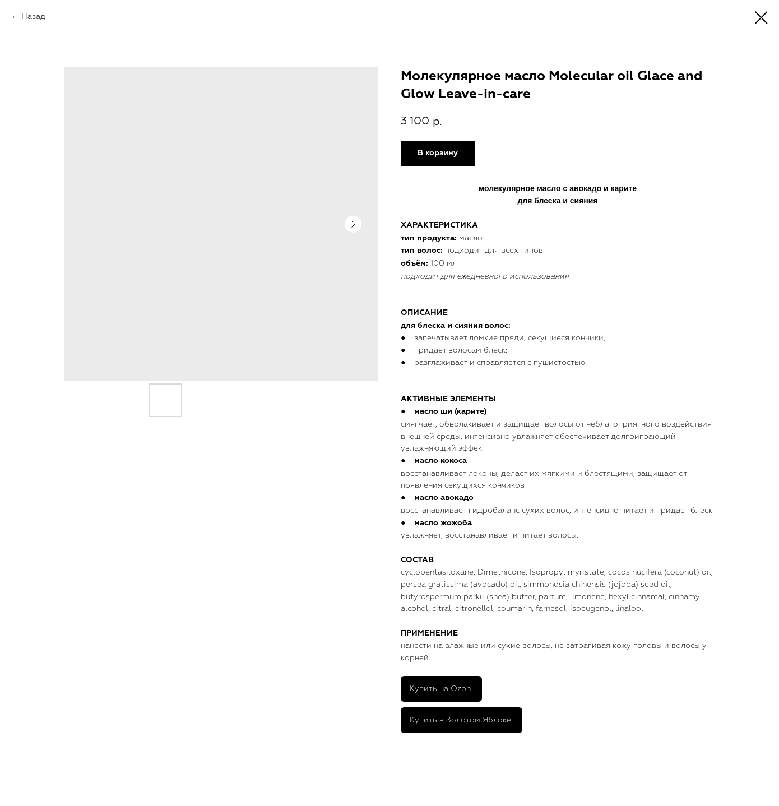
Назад (33, 17)
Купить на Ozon (440, 688)
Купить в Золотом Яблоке (460, 720)
